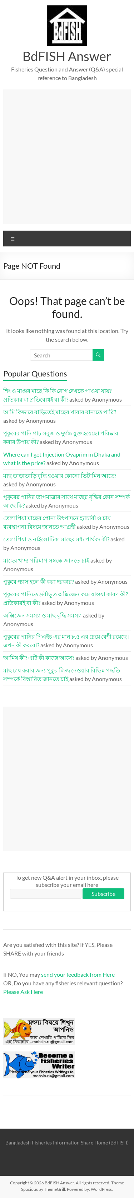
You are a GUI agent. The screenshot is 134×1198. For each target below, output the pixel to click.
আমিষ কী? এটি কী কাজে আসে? (38, 657)
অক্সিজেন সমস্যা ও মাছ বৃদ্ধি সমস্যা (42, 615)
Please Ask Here (23, 991)
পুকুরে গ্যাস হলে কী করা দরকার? (38, 581)
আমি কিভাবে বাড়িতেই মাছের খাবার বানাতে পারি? (59, 411)
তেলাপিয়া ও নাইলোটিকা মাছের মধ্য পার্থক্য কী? (56, 539)
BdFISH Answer (67, 56)
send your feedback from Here (78, 974)
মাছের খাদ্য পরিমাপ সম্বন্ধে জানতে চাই (46, 560)
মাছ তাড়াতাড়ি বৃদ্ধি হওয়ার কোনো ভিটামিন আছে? (59, 475)
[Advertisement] (67, 156)
